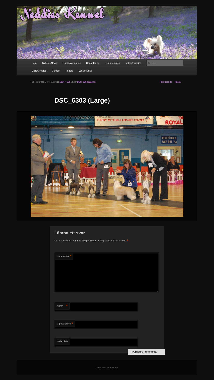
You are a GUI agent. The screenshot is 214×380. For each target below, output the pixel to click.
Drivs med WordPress (107, 367)
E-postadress (65, 323)
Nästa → (179, 82)
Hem (34, 63)
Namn (62, 306)
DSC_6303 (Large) (86, 82)
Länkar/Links (85, 70)
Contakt (56, 70)
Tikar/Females (112, 63)
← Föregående (164, 82)
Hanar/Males (93, 63)
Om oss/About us (72, 63)
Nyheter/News (49, 63)
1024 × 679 (65, 82)
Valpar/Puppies (133, 63)
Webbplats (62, 341)
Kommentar (64, 256)
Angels (69, 70)
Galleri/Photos (39, 70)
